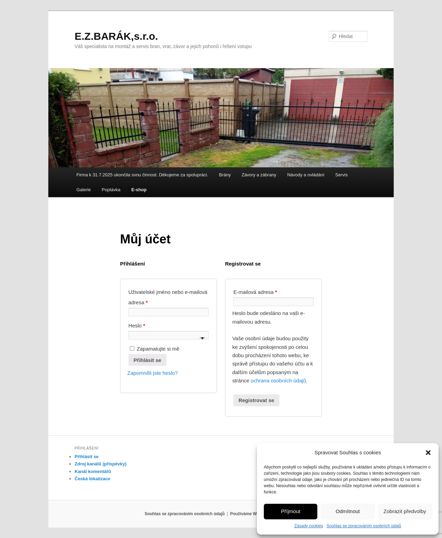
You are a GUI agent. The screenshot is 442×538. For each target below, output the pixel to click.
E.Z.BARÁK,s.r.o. (116, 36)
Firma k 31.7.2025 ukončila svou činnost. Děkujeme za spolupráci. (142, 174)
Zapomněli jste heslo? (152, 373)
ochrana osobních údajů (278, 380)
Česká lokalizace (92, 478)
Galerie (83, 189)
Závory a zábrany (259, 174)
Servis (341, 174)
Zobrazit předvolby (405, 511)
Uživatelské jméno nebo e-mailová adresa (167, 297)
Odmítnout (348, 511)
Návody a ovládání (306, 174)
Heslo (136, 325)
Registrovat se (256, 400)
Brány (225, 174)
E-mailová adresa (255, 292)
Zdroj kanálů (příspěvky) (100, 463)
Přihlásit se (147, 360)
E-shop (138, 189)
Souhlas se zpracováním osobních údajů (364, 525)
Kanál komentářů (93, 471)
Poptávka (111, 189)
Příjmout (290, 511)
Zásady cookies (308, 525)
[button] (428, 452)
